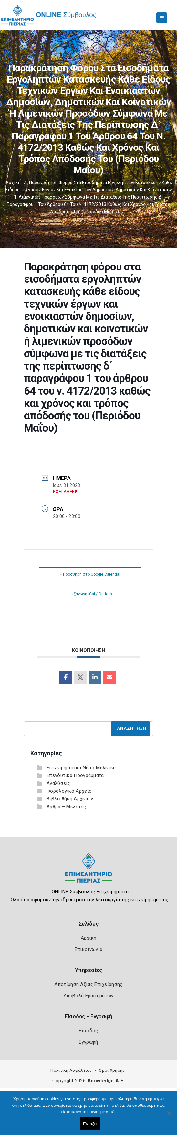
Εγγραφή (88, 1042)
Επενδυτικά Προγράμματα (75, 775)
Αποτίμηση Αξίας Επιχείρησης (88, 984)
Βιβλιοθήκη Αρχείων (70, 799)
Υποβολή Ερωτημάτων (88, 996)
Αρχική (13, 182)
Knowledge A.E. (106, 1080)
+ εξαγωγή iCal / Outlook (90, 594)
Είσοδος (88, 1031)
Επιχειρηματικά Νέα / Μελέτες (81, 768)
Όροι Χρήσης (112, 1070)
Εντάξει (90, 1123)
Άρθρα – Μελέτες (66, 807)
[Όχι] (169, 1116)
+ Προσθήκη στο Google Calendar (90, 574)
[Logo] (88, 873)
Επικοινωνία (88, 949)
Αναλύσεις (58, 783)
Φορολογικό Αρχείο (69, 791)
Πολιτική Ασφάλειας (71, 1070)
